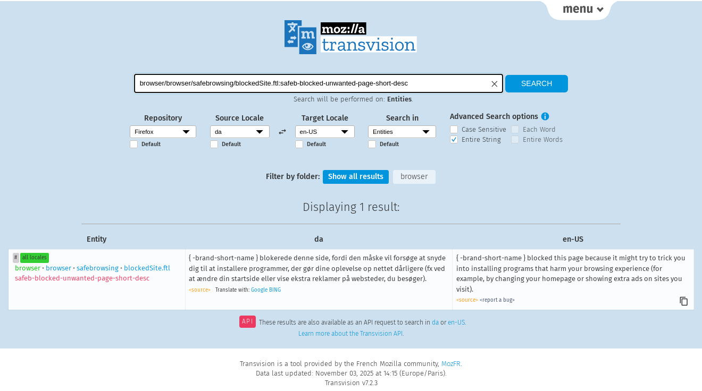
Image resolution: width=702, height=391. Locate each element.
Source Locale (239, 118)
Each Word (539, 129)
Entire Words (543, 139)
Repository (163, 118)
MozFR (451, 364)
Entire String (481, 139)
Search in (402, 118)
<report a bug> (497, 300)
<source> (200, 290)
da (435, 322)
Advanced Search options (494, 116)
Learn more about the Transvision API (350, 333)
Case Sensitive (484, 129)
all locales (34, 257)
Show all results (355, 176)
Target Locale (325, 118)
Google (259, 290)
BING (275, 290)
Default (151, 144)
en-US (456, 322)
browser (414, 176)
